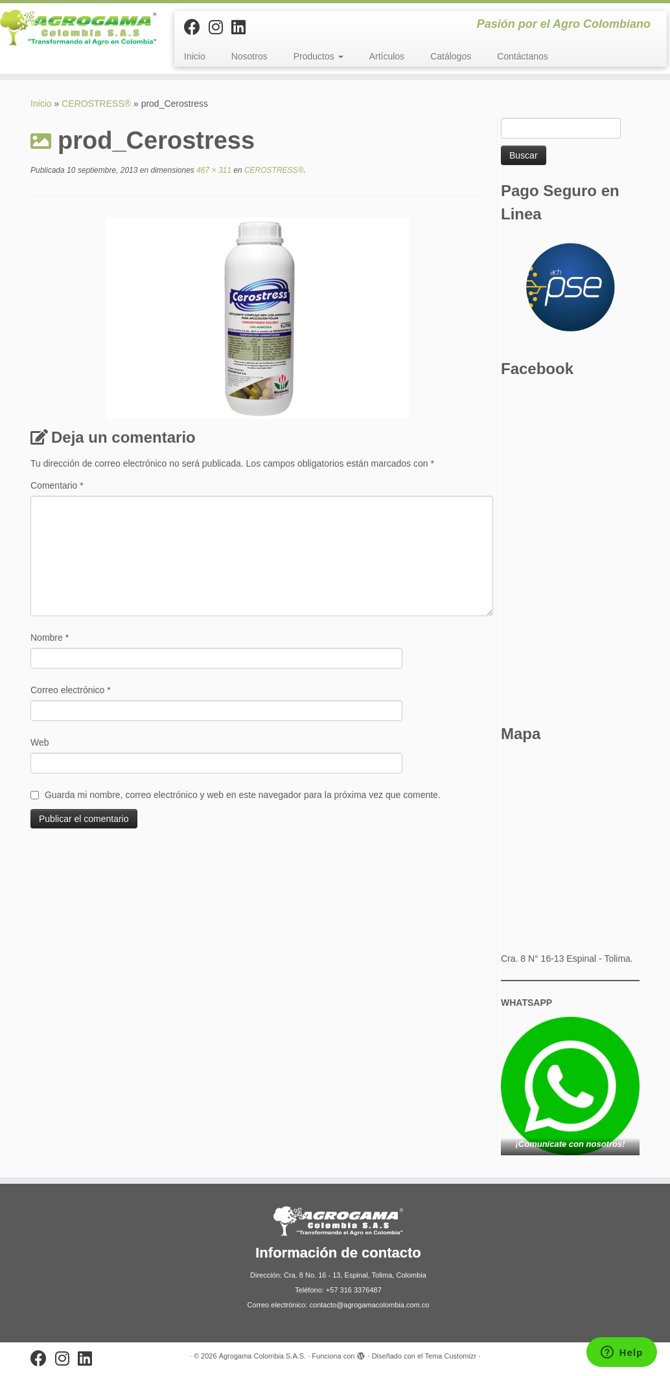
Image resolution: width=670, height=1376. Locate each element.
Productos (318, 56)
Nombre (49, 637)
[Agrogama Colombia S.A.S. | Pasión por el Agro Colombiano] (78, 28)
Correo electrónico (70, 690)
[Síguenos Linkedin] (242, 27)
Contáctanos (522, 56)
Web (39, 742)
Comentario (57, 485)
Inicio (194, 56)
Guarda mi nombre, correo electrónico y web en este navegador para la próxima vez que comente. (243, 795)
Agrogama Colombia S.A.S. (262, 1356)
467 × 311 (212, 170)
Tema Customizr (450, 1356)
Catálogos (450, 56)
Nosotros (249, 56)
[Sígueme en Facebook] (196, 27)
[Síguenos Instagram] (220, 27)
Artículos (386, 56)
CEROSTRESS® (96, 103)
